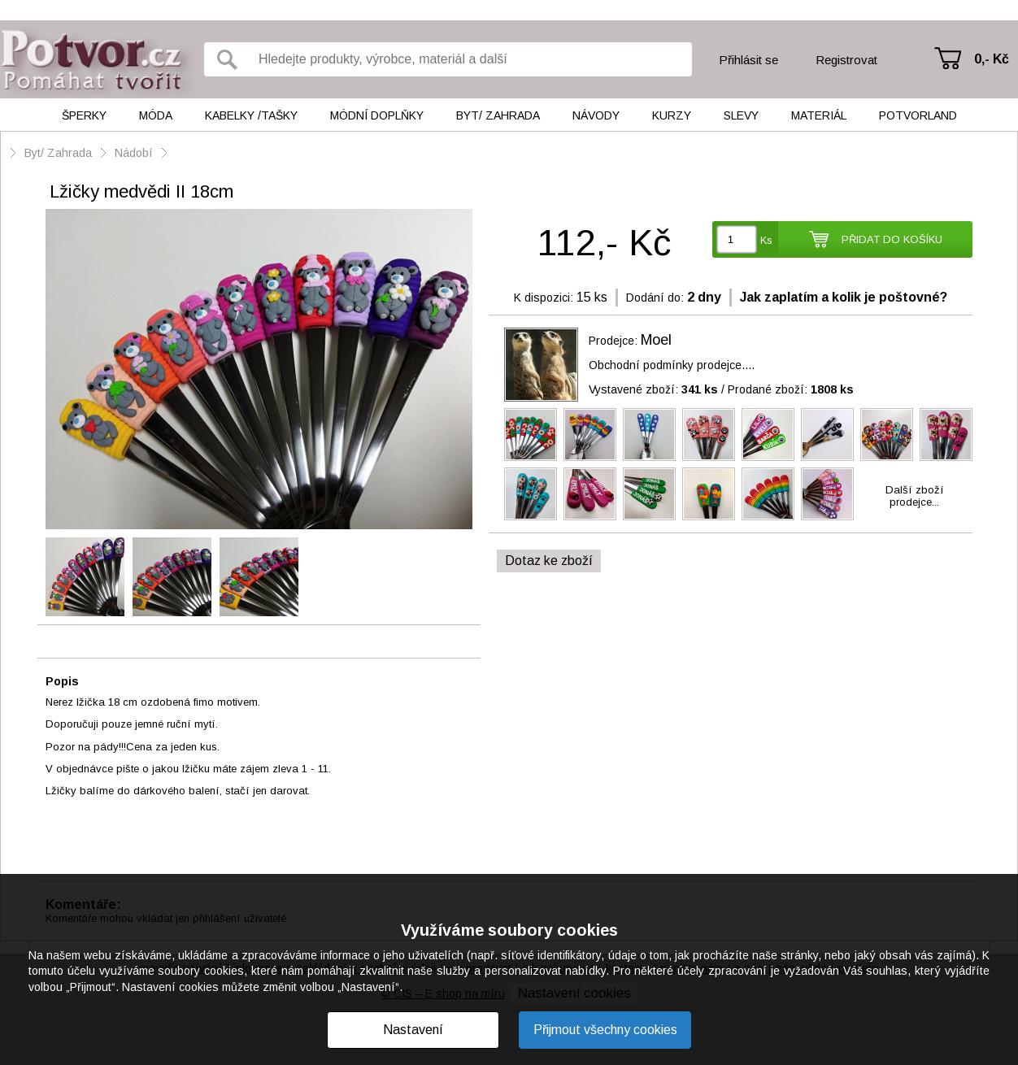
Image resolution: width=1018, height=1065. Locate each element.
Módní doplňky (377, 115)
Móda (155, 115)
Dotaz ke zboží (549, 560)
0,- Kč (991, 59)
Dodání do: (655, 297)
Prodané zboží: (791, 389)
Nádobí (134, 152)
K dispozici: (543, 297)
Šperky (84, 115)
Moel (656, 340)
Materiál (818, 115)
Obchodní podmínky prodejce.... (672, 365)
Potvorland (918, 115)
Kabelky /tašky (251, 115)
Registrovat (846, 60)
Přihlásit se (748, 60)
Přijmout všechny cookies (605, 1030)
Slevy (741, 115)
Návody (596, 115)
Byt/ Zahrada (498, 115)
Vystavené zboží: (653, 389)
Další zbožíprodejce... (914, 496)
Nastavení (413, 1030)
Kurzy (671, 115)
